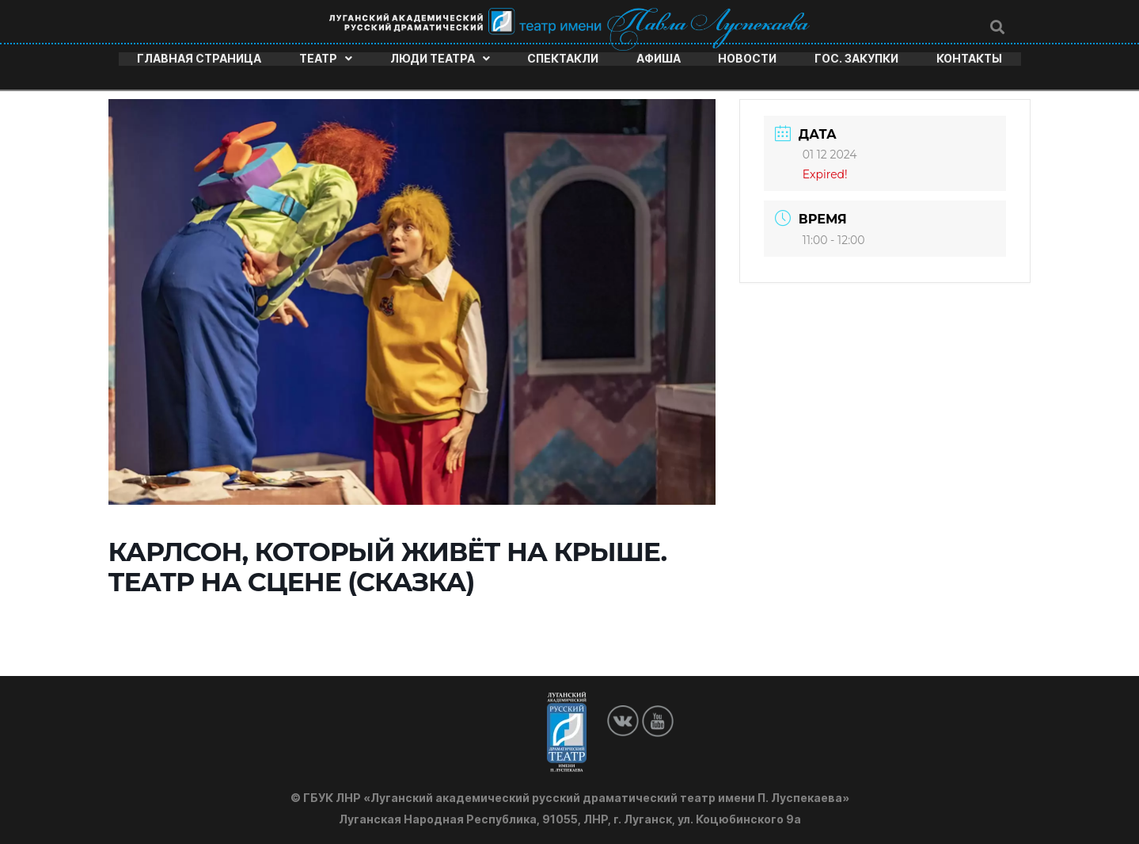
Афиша (658, 57)
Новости (747, 57)
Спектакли (562, 57)
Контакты (969, 57)
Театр (325, 57)
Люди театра (440, 57)
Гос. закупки (856, 57)
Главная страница (199, 57)
